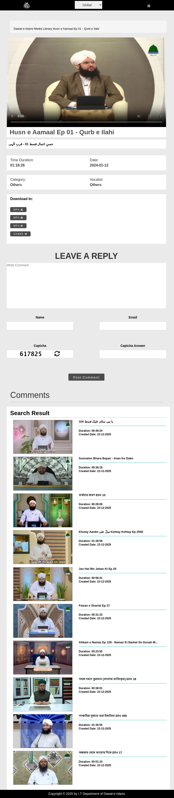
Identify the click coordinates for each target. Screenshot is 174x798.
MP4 (18, 209)
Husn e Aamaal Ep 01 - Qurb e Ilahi (76, 28)
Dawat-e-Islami (23, 28)
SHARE (20, 234)
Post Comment (86, 377)
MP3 (18, 217)
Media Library (43, 28)
